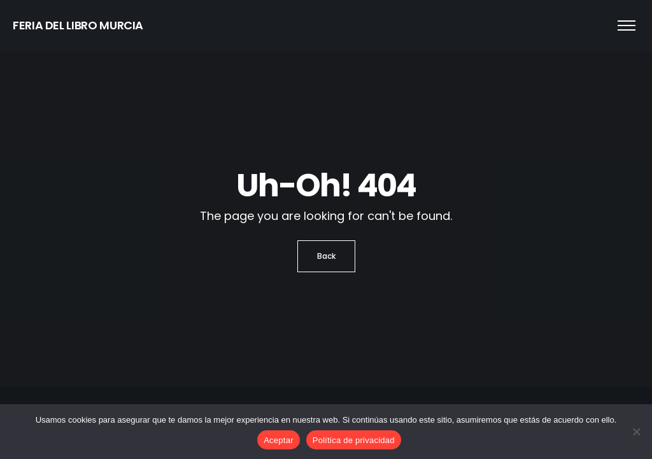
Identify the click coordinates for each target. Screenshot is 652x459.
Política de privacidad (354, 440)
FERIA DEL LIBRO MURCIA (78, 25)
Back (326, 256)
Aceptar (279, 440)
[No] (636, 431)
